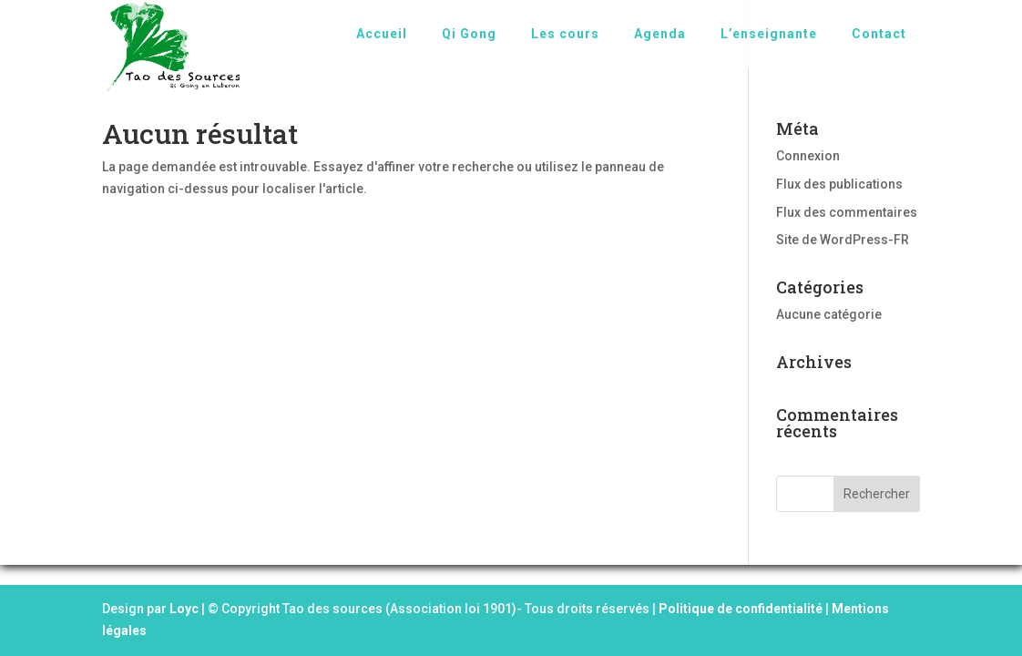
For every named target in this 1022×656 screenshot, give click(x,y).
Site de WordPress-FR (842, 239)
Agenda (660, 33)
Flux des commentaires (846, 212)
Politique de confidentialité (741, 608)
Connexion (808, 156)
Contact (879, 33)
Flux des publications (839, 184)
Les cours (565, 33)
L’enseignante (769, 33)
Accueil (381, 33)
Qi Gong (469, 33)
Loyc (184, 608)
